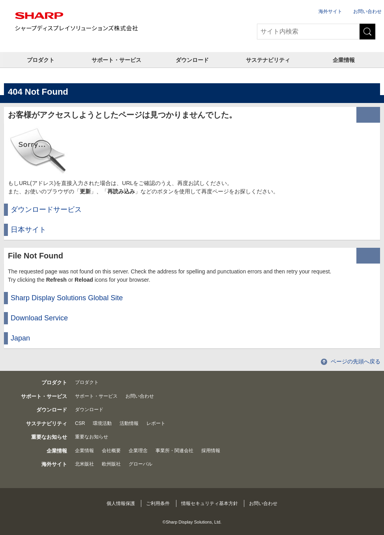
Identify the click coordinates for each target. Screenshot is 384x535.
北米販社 (84, 464)
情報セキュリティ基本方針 (209, 503)
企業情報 (344, 60)
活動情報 (129, 423)
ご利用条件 (158, 503)
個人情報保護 (121, 503)
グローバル (140, 464)
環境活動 (102, 423)
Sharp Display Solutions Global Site (67, 298)
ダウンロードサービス (46, 209)
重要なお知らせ (91, 437)
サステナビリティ (268, 60)
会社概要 (111, 450)
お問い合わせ (367, 11)
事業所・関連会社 (174, 450)
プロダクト (40, 60)
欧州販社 (111, 464)
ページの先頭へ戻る (355, 361)
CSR (80, 423)
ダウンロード (192, 60)
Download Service (39, 318)
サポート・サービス (116, 60)
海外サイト (330, 11)
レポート (155, 423)
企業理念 (138, 450)
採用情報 (210, 450)
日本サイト (28, 230)
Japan (20, 338)
